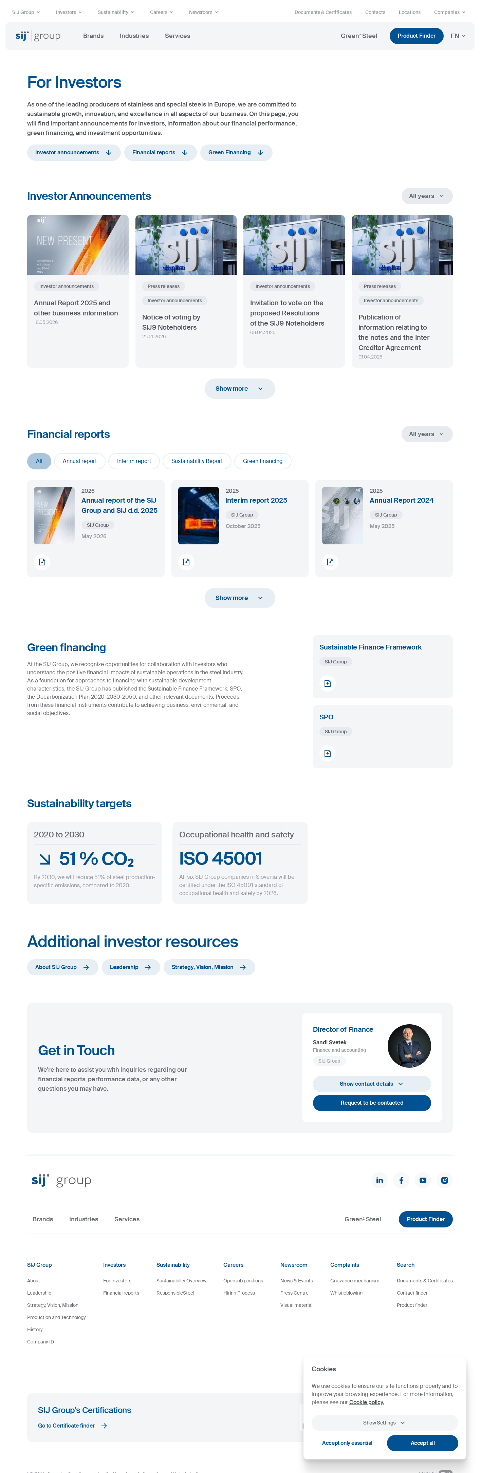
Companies (451, 12)
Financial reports (160, 153)
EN (459, 36)
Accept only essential (347, 1443)
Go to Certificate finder (73, 1399)
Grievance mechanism (355, 1281)
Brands (93, 36)
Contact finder (412, 1293)
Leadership (131, 967)
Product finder (412, 1305)
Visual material (296, 1305)
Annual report (80, 461)
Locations (410, 12)
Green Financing (236, 153)
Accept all (423, 1443)
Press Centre (294, 1293)
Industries (134, 36)
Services (177, 36)
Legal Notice (138, 1447)
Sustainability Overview (181, 1281)
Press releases (164, 286)
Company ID (40, 1342)
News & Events (296, 1281)
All (39, 461)
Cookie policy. (366, 1402)
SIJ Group (27, 12)
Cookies (113, 1447)
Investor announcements (74, 153)
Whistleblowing (346, 1293)
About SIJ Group (62, 967)
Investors (70, 12)
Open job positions (243, 1281)
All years (427, 196)
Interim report (134, 461)
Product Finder (417, 35)
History (35, 1329)
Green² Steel (359, 36)
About (33, 1281)
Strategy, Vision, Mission (209, 967)
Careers (163, 12)
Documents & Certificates (323, 12)
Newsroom (205, 12)
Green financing (263, 461)
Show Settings (385, 1423)
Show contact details (372, 1084)
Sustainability (117, 12)
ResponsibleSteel (175, 1293)
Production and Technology (56, 1317)
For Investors (117, 1281)
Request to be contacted (372, 1102)
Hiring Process (239, 1293)
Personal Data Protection (179, 1447)
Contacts (375, 12)
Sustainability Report (197, 461)
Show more (240, 389)
